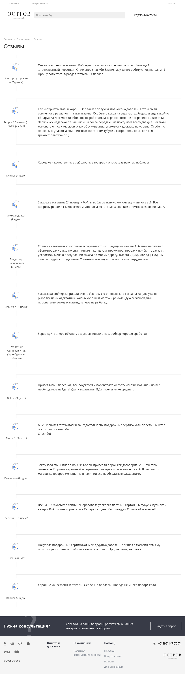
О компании (82, 643)
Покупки (109, 651)
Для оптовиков (113, 666)
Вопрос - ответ (113, 656)
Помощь (110, 643)
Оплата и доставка (53, 644)
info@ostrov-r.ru (39, 3)
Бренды (109, 661)
